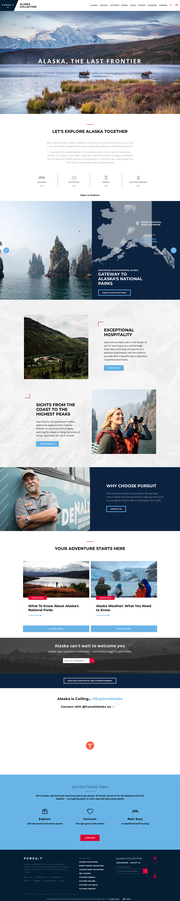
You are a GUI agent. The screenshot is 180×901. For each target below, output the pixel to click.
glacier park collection (91, 872)
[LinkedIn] (154, 879)
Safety (27, 883)
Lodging (104, 5)
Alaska (94, 5)
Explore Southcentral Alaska (114, 293)
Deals (133, 5)
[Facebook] (154, 860)
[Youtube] (154, 874)
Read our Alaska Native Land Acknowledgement (90, 683)
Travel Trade (50, 883)
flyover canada (87, 879)
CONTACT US (116, 509)
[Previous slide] (6, 250)
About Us (28, 879)
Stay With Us (114, 368)
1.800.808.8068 (122, 865)
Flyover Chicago (87, 891)
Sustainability (55, 879)
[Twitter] (154, 865)
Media (62, 883)
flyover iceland (87, 883)
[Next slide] (174, 250)
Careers (163, 5)
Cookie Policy (56, 896)
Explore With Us (47, 444)
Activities (114, 5)
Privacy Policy (43, 896)
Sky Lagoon (85, 876)
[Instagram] (154, 869)
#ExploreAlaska (108, 701)
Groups (141, 5)
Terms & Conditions (71, 896)
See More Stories (56, 629)
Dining (125, 5)
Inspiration (40, 879)
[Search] (177, 5)
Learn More (90, 840)
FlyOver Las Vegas (88, 887)
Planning (152, 5)
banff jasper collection (91, 868)
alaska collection (88, 864)
